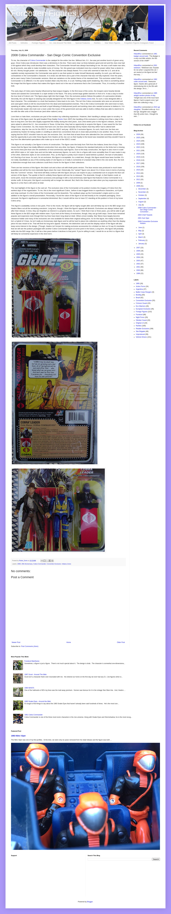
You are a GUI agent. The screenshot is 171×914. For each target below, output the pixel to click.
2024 (138, 141)
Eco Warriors (140, 306)
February (141, 240)
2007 (138, 248)
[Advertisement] (47, 877)
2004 (138, 257)
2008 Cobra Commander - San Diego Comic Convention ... (147, 210)
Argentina (139, 289)
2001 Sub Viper (143, 218)
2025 (138, 138)
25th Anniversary (27, 564)
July (140, 205)
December (142, 189)
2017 (138, 163)
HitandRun (138, 54)
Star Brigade (140, 331)
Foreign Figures (38, 43)
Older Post (121, 642)
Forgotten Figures (43, 13)
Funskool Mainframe (31, 661)
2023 (138, 144)
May (140, 231)
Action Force (140, 286)
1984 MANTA (29, 688)
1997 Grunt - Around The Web (35, 674)
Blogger (90, 902)
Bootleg (138, 295)
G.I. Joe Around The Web (60, 43)
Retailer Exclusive (142, 329)
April (140, 234)
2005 (138, 254)
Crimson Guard (141, 303)
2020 (138, 154)
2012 (138, 179)
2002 (138, 264)
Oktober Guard (141, 320)
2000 (138, 270)
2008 (19, 564)
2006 (138, 251)
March (140, 237)
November (142, 192)
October (141, 195)
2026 (138, 134)
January (141, 244)
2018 (138, 160)
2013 (138, 176)
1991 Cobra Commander (33, 715)
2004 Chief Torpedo (145, 215)
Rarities (97, 43)
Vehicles (24, 43)
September (142, 198)
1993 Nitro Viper (18, 736)
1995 (138, 283)
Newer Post (16, 642)
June (140, 227)
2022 (138, 147)
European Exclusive (143, 309)
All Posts (12, 43)
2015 (138, 170)
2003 (138, 261)
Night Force (140, 317)
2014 (138, 173)
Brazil (138, 298)
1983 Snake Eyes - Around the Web (37, 701)
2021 (138, 150)
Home (68, 642)
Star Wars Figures (112, 43)
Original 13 (140, 323)
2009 (138, 183)
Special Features (82, 43)
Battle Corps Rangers (144, 292)
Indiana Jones (86, 99)
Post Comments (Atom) (29, 646)
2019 (138, 157)
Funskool (139, 315)
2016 (138, 167)
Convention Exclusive (54, 564)
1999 (138, 273)
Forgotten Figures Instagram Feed (138, 43)
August (141, 202)
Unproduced (140, 334)
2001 (138, 267)
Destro (60, 119)
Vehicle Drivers (141, 337)
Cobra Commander (38, 60)
